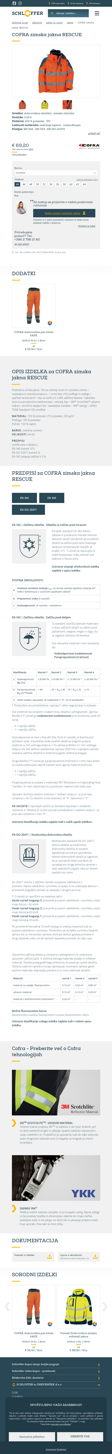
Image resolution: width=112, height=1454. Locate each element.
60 (70, 184)
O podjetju (17, 1396)
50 (37, 184)
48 (30, 184)
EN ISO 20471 (28, 510)
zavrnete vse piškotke (61, 1424)
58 (64, 184)
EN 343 (51, 498)
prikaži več (94, 133)
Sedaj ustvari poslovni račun (65, 213)
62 (77, 184)
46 (24, 184)
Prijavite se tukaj (86, 226)
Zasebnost (61, 1449)
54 (50, 184)
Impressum (51, 1449)
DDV (31, 150)
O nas (15, 1392)
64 (84, 184)
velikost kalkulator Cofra (87, 179)
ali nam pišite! (21, 244)
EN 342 (24, 498)
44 (17, 184)
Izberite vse (80, 1436)
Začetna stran (20, 22)
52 (44, 184)
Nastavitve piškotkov (32, 1437)
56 (57, 184)
